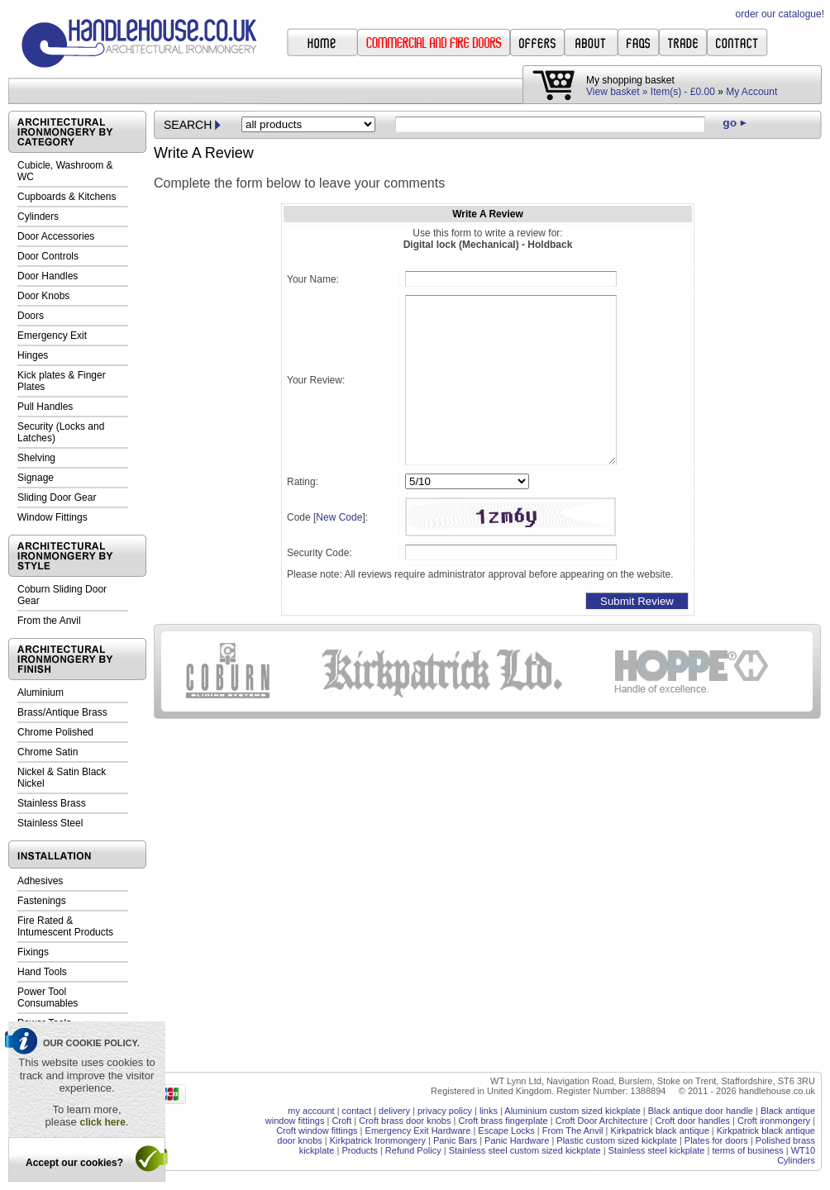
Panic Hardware (516, 1140)
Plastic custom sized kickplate (616, 1140)
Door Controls (48, 256)
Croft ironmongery (773, 1121)
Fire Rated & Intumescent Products (65, 926)
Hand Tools (42, 972)
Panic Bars (455, 1140)
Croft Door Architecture (602, 1121)
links (488, 1111)
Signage (35, 477)
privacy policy (444, 1111)
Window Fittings (52, 517)
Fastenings (41, 901)
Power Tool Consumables (47, 997)
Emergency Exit (52, 335)
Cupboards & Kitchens (66, 196)
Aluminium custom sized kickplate (572, 1111)
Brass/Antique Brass (62, 712)
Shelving (36, 458)
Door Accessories (55, 236)
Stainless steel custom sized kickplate (525, 1150)
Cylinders (38, 216)
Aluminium (40, 692)
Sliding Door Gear (56, 497)
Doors (30, 315)
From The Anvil (572, 1130)
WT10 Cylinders (796, 1155)
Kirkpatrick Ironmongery (378, 1140)
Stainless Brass (51, 803)
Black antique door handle (700, 1111)
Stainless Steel (50, 823)
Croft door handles (693, 1121)
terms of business (747, 1150)
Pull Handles (45, 406)
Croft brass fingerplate (502, 1121)
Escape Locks (506, 1130)
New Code (339, 517)
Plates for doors (716, 1140)
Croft (341, 1121)
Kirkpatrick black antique (660, 1130)
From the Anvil (49, 620)
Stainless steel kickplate (656, 1150)
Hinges (32, 355)
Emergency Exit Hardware (418, 1130)
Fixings (33, 952)
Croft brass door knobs (405, 1121)
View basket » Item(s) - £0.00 (650, 92)
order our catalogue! (780, 14)
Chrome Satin (47, 752)
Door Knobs (43, 296)
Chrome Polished (55, 732)
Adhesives (40, 881)
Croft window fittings (316, 1130)
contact (356, 1111)
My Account (751, 92)
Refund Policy (413, 1150)
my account (311, 1111)
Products (359, 1150)
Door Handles (47, 276)
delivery (394, 1111)
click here (102, 1122)
